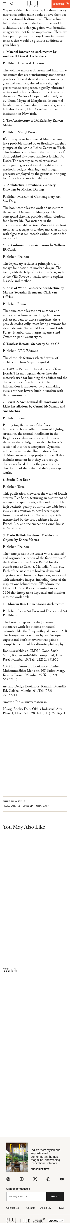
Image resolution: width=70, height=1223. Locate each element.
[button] (10, 806)
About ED (45, 1207)
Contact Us (12, 1207)
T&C (61, 1207)
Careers (30, 1207)
